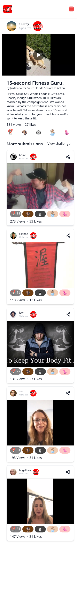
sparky (24, 23)
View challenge (58, 143)
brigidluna (25, 470)
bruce (22, 155)
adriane (23, 234)
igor (21, 312)
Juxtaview (16, 88)
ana (21, 391)
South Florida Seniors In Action (46, 88)
